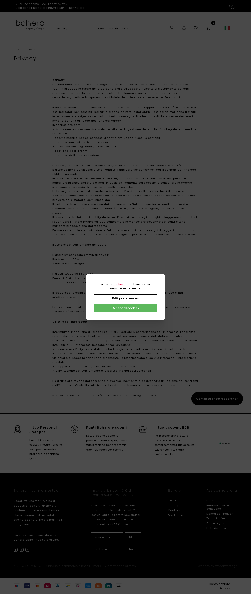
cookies (119, 284)
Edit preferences (125, 298)
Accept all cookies (125, 308)
